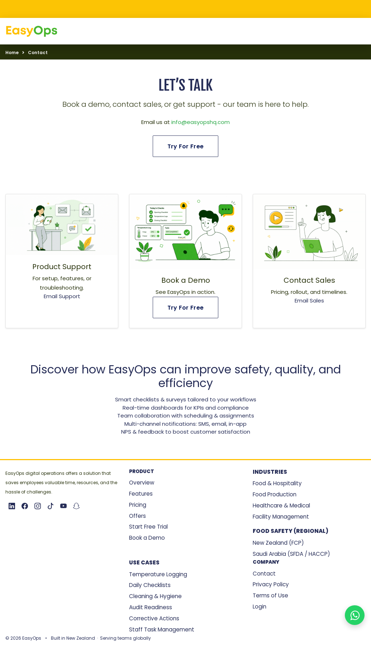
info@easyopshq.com (200, 122)
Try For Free (185, 146)
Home (12, 52)
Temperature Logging (158, 574)
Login (259, 606)
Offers (137, 516)
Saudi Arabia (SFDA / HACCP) (291, 554)
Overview (141, 482)
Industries (270, 472)
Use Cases (144, 562)
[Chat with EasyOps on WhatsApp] (355, 615)
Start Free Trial (148, 526)
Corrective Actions (154, 618)
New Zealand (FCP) (278, 543)
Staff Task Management (161, 629)
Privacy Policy (271, 584)
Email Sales (309, 300)
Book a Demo (147, 537)
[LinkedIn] (11, 506)
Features (141, 493)
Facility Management (281, 516)
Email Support (62, 296)
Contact (264, 573)
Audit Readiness (150, 607)
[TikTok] (50, 506)
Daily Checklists (150, 585)
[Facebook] (24, 506)
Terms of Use (270, 595)
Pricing (137, 505)
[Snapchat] (76, 506)
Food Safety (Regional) (290, 531)
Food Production (274, 494)
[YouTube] (63, 506)
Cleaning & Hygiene (155, 596)
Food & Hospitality (277, 483)
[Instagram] (37, 506)
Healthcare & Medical (281, 505)
